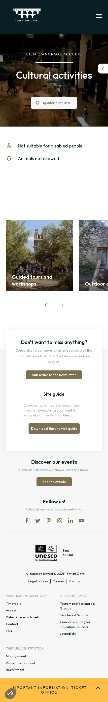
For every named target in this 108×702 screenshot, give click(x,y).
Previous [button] (48, 305)
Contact (12, 624)
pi (49, 521)
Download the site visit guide (54, 428)
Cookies (59, 581)
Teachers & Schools (74, 615)
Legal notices (38, 581)
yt (81, 521)
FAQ (9, 631)
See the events (54, 482)
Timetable (13, 603)
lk (70, 521)
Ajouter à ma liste (57, 103)
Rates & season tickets (23, 617)
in (60, 521)
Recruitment (15, 670)
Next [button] (60, 305)
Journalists (68, 633)
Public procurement (20, 663)
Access (11, 610)
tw (38, 521)
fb (27, 521)
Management (16, 656)
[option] (39, 255)
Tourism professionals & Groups (77, 606)
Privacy (74, 581)
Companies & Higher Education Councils (75, 624)
